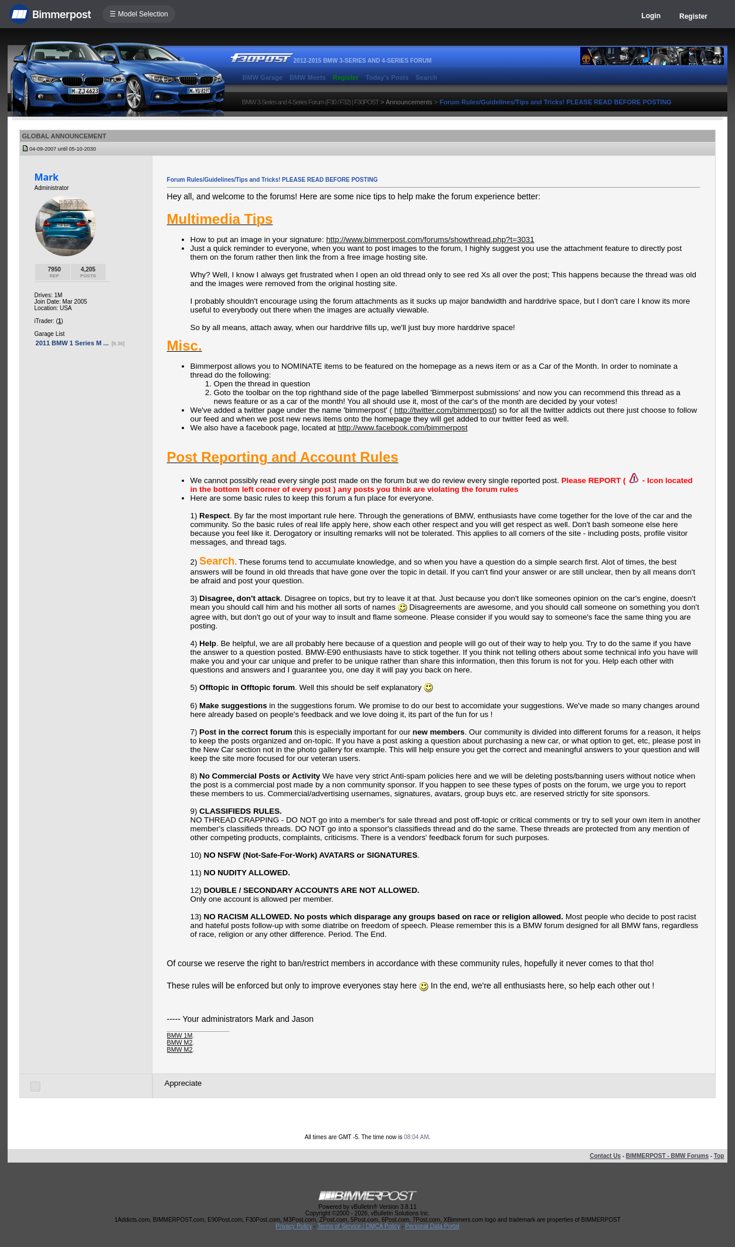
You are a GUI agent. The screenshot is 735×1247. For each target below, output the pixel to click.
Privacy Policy (293, 1226)
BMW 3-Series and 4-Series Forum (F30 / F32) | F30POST (310, 102)
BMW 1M (180, 1035)
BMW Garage (263, 77)
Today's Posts (387, 77)
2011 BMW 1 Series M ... (72, 342)
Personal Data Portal (432, 1226)
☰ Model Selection (139, 14)
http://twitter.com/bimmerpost (444, 410)
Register (693, 16)
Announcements (409, 102)
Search (426, 77)
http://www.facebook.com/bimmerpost (402, 427)
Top (719, 1156)
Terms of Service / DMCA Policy (358, 1226)
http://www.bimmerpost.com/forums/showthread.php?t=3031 (430, 239)
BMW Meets (308, 77)
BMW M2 (180, 1042)
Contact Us (605, 1156)
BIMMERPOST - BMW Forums (667, 1156)
